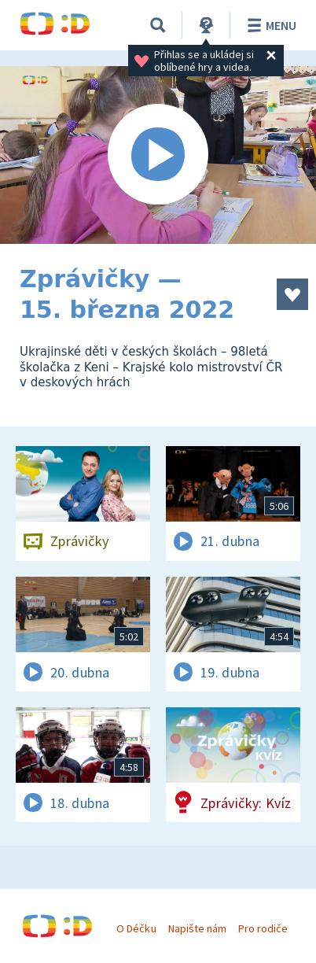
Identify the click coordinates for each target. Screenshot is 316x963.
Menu (269, 25)
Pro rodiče (263, 928)
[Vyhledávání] (158, 25)
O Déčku (136, 928)
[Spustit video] (158, 155)
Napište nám (197, 928)
